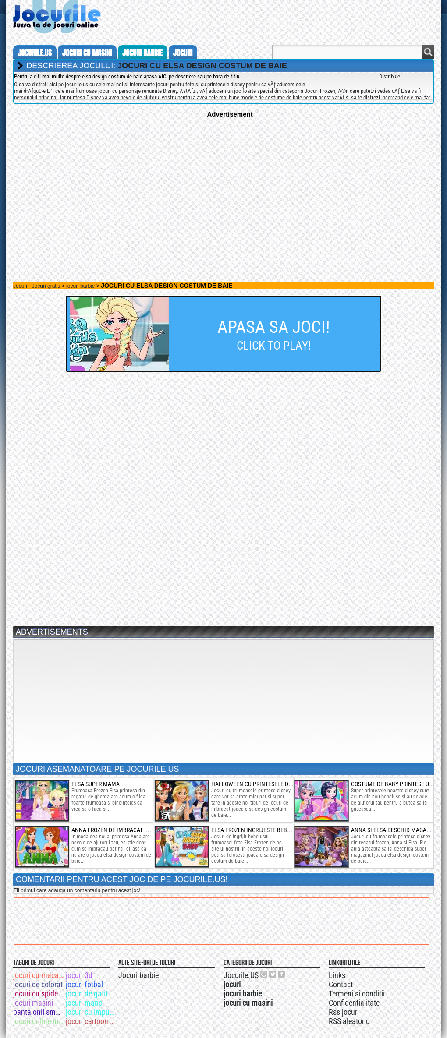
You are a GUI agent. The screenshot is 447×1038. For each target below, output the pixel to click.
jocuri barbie (142, 53)
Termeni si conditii (357, 993)
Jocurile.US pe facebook (282, 974)
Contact (341, 984)
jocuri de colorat (38, 984)
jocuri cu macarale (38, 975)
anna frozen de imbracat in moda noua (126, 829)
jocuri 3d (79, 975)
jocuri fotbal (84, 984)
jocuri (182, 53)
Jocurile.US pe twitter (273, 974)
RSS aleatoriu (349, 1021)
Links (337, 975)
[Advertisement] (223, 179)
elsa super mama (95, 783)
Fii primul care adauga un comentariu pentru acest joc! (77, 890)
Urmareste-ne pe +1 (264, 974)
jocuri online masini (38, 1021)
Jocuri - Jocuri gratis (36, 286)
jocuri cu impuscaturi (91, 1012)
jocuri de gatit (87, 993)
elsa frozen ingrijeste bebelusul (258, 829)
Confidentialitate (354, 1002)
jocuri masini (33, 1002)
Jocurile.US (241, 975)
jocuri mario (84, 1002)
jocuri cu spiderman (38, 993)
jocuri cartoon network (91, 1021)
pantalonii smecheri (38, 1012)
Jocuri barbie (138, 975)
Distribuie (389, 76)
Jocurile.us (35, 53)
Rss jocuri (344, 1012)
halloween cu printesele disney (257, 783)
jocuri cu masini (87, 53)
